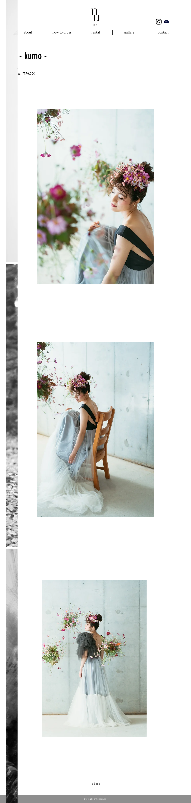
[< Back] (95, 783)
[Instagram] (159, 22)
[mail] (166, 22)
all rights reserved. (98, 798)
